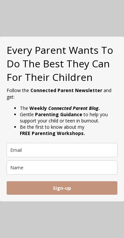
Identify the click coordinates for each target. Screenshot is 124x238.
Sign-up (62, 188)
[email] (62, 150)
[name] (62, 167)
